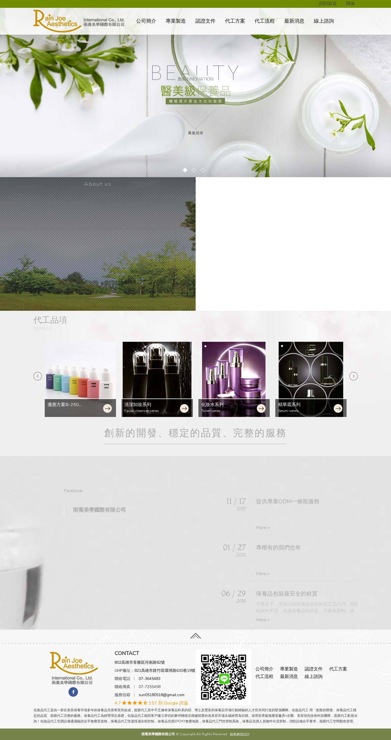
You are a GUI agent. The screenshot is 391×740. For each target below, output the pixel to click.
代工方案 (235, 21)
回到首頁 (328, 4)
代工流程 (265, 21)
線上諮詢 (324, 21)
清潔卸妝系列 (61, 405)
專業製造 (176, 21)
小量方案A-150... (295, 405)
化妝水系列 (135, 405)
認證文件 (205, 21)
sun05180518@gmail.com (161, 695)
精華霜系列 (212, 405)
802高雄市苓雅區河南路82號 (140, 662)
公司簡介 (146, 21)
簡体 (350, 4)
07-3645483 (149, 678)
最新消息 (294, 21)
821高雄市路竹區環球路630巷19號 (164, 670)
